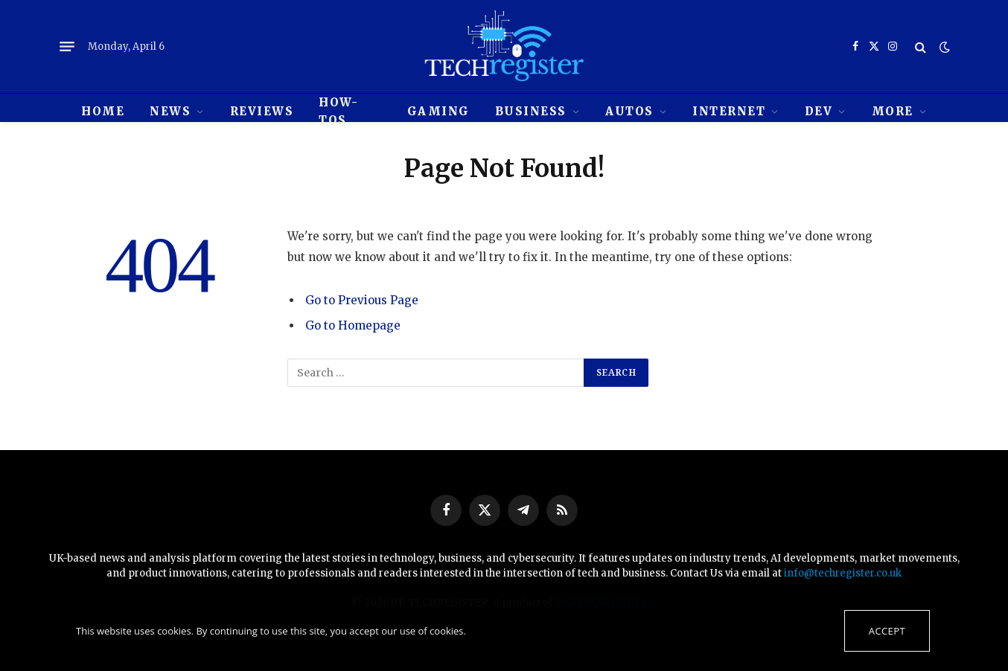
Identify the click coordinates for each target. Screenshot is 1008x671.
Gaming (438, 111)
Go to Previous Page (361, 300)
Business (531, 111)
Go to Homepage (353, 325)
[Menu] (67, 47)
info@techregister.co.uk (843, 573)
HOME (102, 111)
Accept (887, 631)
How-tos (338, 111)
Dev (819, 111)
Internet (728, 111)
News (170, 111)
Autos (629, 111)
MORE (892, 111)
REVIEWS (262, 111)
